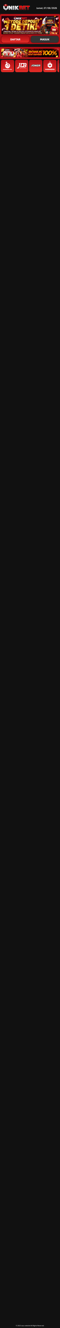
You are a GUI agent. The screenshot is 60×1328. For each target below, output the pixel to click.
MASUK (44, 39)
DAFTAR (15, 39)
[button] (30, 699)
